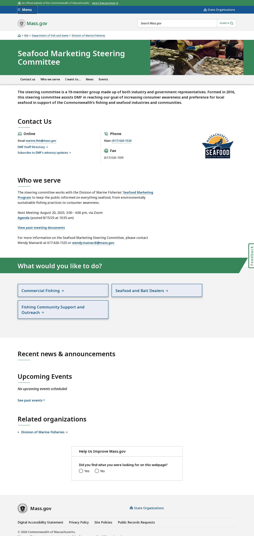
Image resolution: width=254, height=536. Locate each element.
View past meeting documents (41, 227)
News (89, 79)
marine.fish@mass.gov (41, 141)
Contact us (27, 79)
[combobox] (187, 23)
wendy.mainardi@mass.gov (93, 243)
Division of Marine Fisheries (88, 35)
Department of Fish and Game (50, 35)
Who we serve (50, 79)
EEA (26, 35)
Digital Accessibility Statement (40, 506)
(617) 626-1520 (121, 141)
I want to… (73, 79)
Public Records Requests (136, 506)
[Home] (19, 35)
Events (103, 79)
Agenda (23, 218)
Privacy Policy (79, 506)
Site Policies (103, 506)
